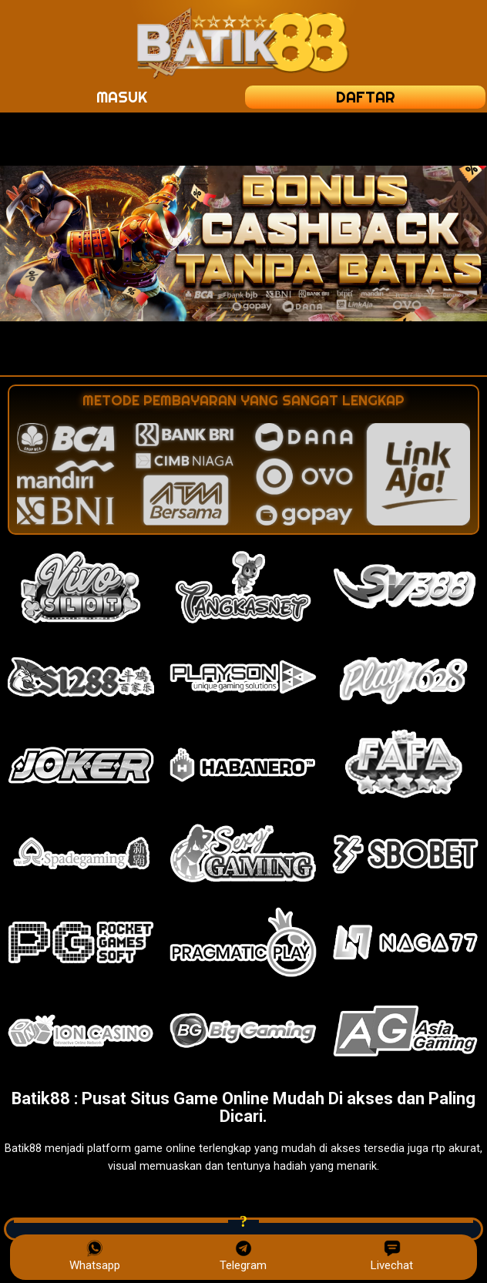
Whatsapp (94, 1256)
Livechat (392, 1256)
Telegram (243, 1256)
